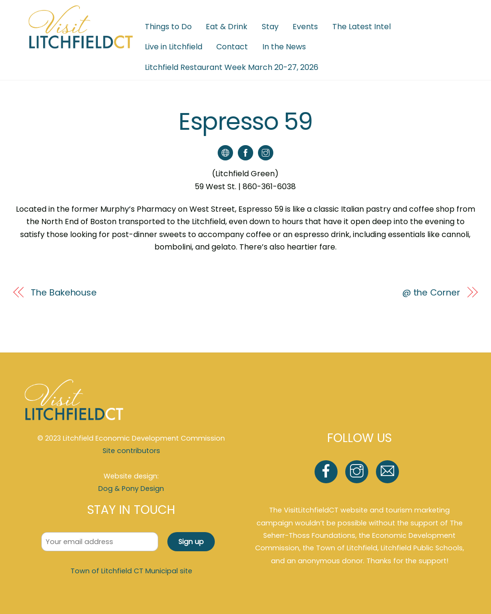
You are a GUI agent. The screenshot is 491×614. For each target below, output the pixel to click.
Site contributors (131, 450)
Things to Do (168, 26)
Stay (270, 26)
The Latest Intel (361, 26)
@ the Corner (431, 292)
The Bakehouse (64, 292)
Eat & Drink (226, 26)
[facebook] (328, 471)
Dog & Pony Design (131, 488)
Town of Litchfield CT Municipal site (131, 571)
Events (305, 26)
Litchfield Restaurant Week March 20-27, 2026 (231, 67)
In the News (284, 46)
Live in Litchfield (173, 46)
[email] (389, 471)
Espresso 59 (245, 121)
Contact (232, 46)
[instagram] (358, 471)
